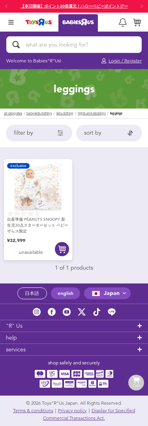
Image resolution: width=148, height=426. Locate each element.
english (65, 293)
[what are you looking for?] (74, 45)
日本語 (32, 293)
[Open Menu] (11, 22)
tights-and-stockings (91, 113)
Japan (105, 293)
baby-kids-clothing (39, 113)
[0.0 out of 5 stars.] (38, 213)
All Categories (13, 113)
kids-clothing (64, 113)
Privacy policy (72, 410)
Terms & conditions (33, 410)
